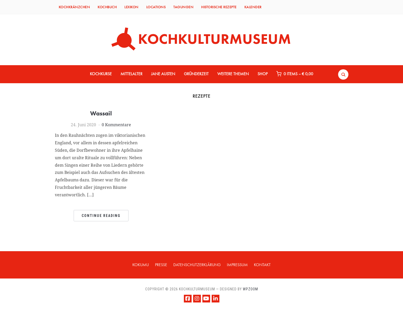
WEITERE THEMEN (233, 74)
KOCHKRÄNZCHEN (74, 7)
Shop (263, 74)
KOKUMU (140, 264)
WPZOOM (250, 289)
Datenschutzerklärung (197, 264)
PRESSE (161, 264)
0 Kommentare (116, 124)
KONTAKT (262, 264)
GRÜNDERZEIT (196, 74)
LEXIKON (131, 7)
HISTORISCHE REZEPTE (219, 7)
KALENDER (253, 7)
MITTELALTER (131, 74)
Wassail (101, 113)
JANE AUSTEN (163, 74)
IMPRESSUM (237, 264)
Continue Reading (101, 216)
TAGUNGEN (183, 7)
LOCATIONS (156, 7)
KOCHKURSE (101, 74)
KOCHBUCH (107, 7)
